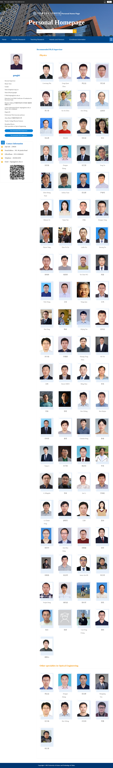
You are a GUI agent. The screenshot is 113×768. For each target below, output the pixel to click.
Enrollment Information (77, 39)
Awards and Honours (56, 39)
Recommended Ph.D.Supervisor (18, 130)
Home (4, 39)
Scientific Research (18, 39)
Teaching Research (37, 39)
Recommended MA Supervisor (19, 135)
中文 (109, 2)
